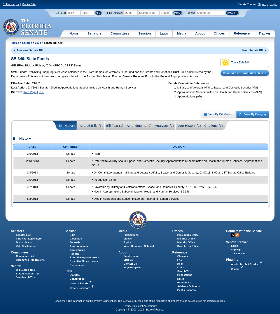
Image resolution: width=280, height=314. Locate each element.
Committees (119, 33)
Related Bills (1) (91, 125)
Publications (131, 235)
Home (74, 33)
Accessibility (150, 306)
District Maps (24, 242)
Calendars (76, 238)
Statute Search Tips (27, 273)
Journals (75, 242)
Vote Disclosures (26, 246)
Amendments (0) (139, 125)
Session (144, 33)
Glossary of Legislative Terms (244, 73)
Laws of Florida (81, 283)
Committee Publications (30, 259)
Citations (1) (213, 125)
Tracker (264, 33)
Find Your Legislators (29, 238)
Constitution (77, 279)
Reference (242, 33)
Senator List (23, 235)
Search (191, 12)
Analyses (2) (164, 125)
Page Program (132, 267)
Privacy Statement (133, 306)
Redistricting (77, 265)
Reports (74, 253)
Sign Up (263, 4)
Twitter (232, 235)
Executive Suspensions (84, 261)
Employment (131, 256)
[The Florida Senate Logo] (27, 27)
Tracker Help (238, 253)
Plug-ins (232, 259)
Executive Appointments (84, 257)
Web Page (30, 92)
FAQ (180, 259)
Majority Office (186, 238)
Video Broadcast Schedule (139, 246)
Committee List (25, 256)
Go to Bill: (61, 13)
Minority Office (186, 242)
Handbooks (184, 282)
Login (273, 4)
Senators (95, 33)
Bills (72, 235)
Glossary (182, 256)
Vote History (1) (189, 125)
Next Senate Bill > (254, 50)
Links (180, 267)
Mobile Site (28, 4)
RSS (237, 235)
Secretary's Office (188, 246)
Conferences (77, 250)
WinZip (237, 269)
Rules (180, 279)
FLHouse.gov (11, 4)
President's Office (188, 235)
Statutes (75, 275)
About (200, 33)
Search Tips (184, 271)
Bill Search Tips (25, 270)
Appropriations (79, 246)
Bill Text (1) (114, 125)
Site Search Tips (25, 277)
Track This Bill (235, 62)
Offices (219, 33)
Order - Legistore (82, 288)
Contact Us (130, 263)
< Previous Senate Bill (28, 50)
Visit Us (128, 259)
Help (180, 263)
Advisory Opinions (188, 286)
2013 (38, 43)
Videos (128, 238)
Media (181, 33)
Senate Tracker (237, 242)
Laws (164, 33)
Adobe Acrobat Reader (246, 264)
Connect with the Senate (244, 231)
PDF (41, 92)
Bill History (67, 125)
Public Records (186, 290)
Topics (127, 242)
